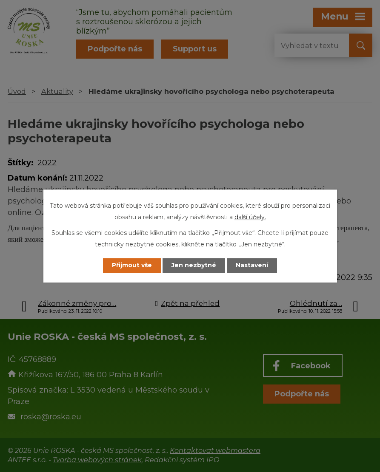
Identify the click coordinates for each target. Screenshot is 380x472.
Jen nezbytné (193, 265)
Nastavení (252, 265)
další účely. (250, 217)
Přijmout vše (132, 265)
